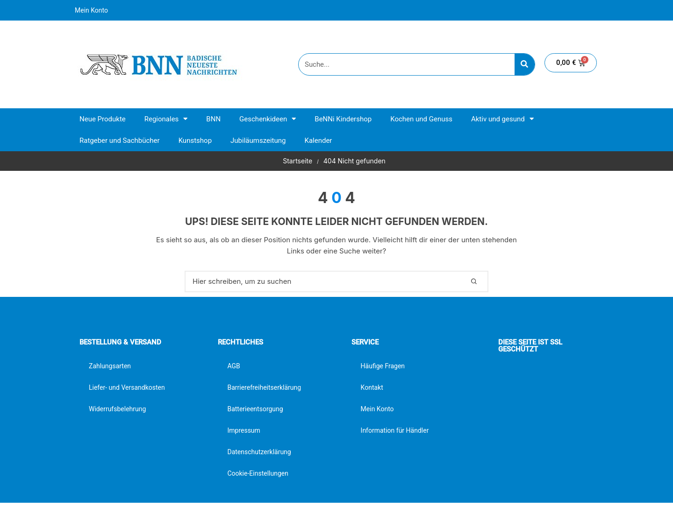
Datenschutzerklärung (259, 452)
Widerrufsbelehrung (117, 409)
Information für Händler (395, 430)
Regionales (166, 119)
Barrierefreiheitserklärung (264, 387)
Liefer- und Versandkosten (127, 387)
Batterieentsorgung (255, 409)
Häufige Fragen (383, 366)
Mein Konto (91, 10)
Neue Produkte (102, 119)
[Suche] (525, 64)
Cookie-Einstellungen (257, 473)
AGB (233, 366)
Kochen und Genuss (421, 119)
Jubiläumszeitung (258, 140)
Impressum (243, 430)
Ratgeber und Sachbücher (119, 140)
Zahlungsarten (110, 366)
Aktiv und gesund (502, 119)
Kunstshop (195, 140)
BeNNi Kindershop (343, 119)
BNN (213, 119)
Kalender (318, 140)
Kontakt (372, 387)
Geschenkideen (267, 119)
